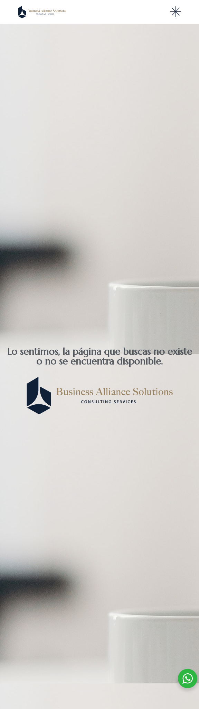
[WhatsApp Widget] (187, 678)
